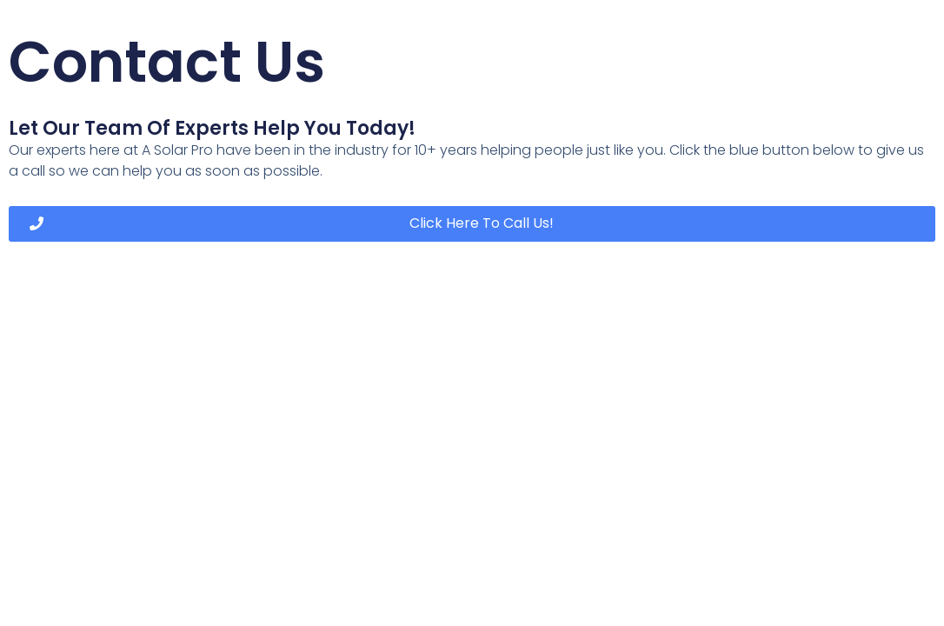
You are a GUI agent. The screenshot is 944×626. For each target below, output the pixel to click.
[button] (472, 224)
